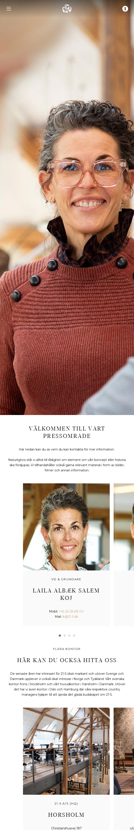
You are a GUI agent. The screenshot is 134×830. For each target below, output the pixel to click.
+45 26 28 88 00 (71, 611)
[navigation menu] (9, 9)
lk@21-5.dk (70, 617)
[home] (67, 8)
